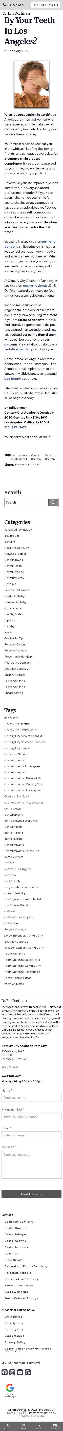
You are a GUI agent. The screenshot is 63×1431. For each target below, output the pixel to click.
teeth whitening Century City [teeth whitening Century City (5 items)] (22, 965)
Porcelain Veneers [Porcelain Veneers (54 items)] (15, 929)
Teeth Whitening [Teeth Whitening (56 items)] (14, 953)
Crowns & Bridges (15, 553)
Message (9, 1147)
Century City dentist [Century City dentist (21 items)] (17, 748)
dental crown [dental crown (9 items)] (12, 808)
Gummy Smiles (13, 608)
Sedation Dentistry (50, 457)
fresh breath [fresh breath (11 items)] (12, 881)
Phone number (13, 1109)
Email (7, 1128)
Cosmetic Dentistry (36, 457)
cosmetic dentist (36, 285)
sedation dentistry (18, 349)
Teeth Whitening (14, 680)
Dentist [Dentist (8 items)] (9, 863)
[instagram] (12, 1372)
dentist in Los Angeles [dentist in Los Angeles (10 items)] (18, 869)
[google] (28, 1372)
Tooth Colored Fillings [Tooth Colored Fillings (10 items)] (17, 978)
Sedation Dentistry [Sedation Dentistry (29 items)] (16, 941)
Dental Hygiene (14, 572)
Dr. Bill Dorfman (16, 13)
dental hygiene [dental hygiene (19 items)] (13, 832)
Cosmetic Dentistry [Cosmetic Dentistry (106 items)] (16, 796)
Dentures (10, 584)
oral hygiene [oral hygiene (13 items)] (11, 923)
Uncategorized (13, 693)
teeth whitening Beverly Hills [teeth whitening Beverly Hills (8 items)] (22, 959)
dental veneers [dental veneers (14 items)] (13, 857)
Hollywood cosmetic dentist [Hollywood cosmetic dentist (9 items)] (21, 887)
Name (7, 1090)
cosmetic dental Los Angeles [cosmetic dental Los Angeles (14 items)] (22, 766)
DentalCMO (17, 1413)
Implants (9, 620)
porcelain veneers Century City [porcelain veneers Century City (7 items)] (23, 935)
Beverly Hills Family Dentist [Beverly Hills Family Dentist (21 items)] (21, 730)
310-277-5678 (13, 5)
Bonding (9, 541)
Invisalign (9, 626)
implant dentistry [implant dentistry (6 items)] (14, 893)
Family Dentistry (14, 596)
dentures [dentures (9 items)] (10, 875)
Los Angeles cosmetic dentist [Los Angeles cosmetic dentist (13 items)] (22, 899)
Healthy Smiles (13, 614)
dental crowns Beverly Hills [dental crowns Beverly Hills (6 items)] (20, 820)
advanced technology (18, 529)
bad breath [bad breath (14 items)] (11, 718)
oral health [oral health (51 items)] (10, 911)
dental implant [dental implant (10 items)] (13, 838)
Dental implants (14, 578)
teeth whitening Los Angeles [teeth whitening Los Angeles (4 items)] (22, 971)
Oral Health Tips (14, 638)
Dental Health (13, 566)
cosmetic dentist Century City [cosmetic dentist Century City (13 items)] (23, 784)
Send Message (31, 1194)
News (8, 632)
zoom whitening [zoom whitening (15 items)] (14, 984)
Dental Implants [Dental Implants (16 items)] (14, 845)
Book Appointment (45, 5)
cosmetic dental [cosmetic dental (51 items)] (14, 760)
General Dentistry (15, 602)
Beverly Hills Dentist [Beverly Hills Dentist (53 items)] (16, 724)
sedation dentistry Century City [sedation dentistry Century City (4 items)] (24, 947)
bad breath (12, 378)
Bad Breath (11, 535)
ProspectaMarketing (31, 1415)
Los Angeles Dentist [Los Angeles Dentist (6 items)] (16, 905)
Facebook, (21, 464)
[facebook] (5, 1372)
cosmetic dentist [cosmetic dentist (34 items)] (15, 772)
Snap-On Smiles (14, 674)
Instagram (33, 464)
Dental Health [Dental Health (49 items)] (13, 826)
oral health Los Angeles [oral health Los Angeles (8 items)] (18, 917)
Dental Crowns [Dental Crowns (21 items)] (13, 814)
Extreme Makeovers (16, 590)
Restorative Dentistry (17, 662)
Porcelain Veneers (15, 650)
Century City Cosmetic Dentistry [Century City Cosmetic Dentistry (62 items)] (24, 742)
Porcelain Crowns (15, 644)
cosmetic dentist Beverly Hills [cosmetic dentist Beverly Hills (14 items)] (22, 778)
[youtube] (20, 1372)
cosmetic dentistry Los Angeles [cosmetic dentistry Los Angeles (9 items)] (24, 802)
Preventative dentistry (18, 656)
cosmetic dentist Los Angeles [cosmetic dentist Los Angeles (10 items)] (22, 790)
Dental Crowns (13, 559)
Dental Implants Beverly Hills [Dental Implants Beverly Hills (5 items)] (21, 851)
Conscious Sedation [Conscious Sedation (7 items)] (17, 754)
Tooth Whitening (14, 686)
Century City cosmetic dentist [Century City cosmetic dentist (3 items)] (23, 736)
